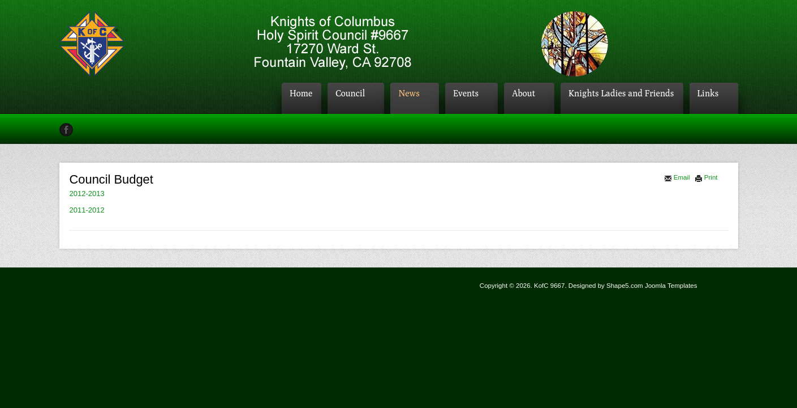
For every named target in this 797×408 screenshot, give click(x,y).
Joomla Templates (671, 285)
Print (706, 177)
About (523, 93)
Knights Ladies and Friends (621, 93)
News (409, 93)
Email (677, 177)
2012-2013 (87, 193)
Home (301, 93)
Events (466, 93)
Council (350, 93)
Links (708, 93)
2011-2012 (87, 210)
